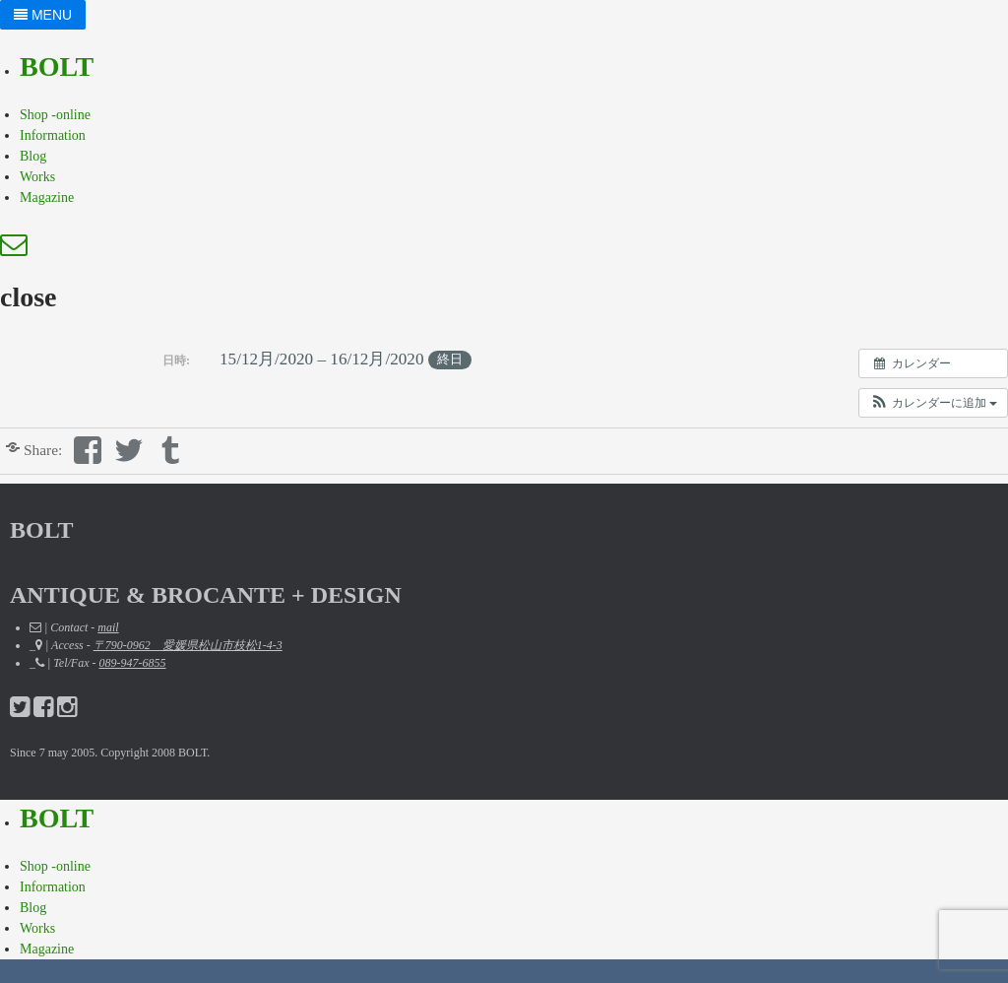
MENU (43, 15)
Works (37, 176)
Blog (33, 156)
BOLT (57, 66)
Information (53, 135)
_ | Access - (156, 645)
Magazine (47, 197)
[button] (933, 403)
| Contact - (74, 627)
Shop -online (55, 114)
